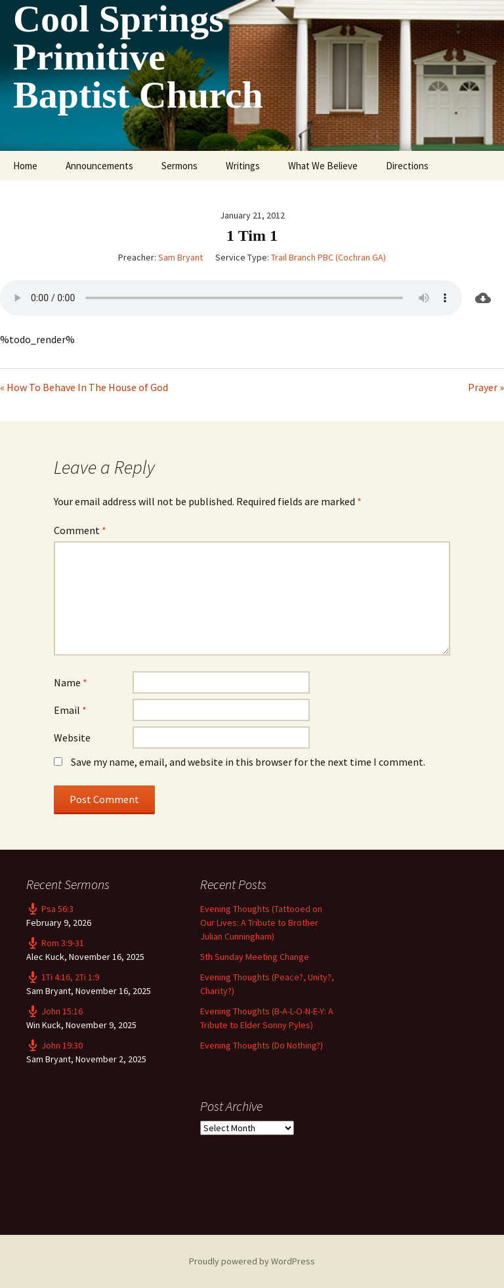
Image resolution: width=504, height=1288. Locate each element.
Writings (243, 165)
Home (25, 165)
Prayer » (486, 387)
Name (70, 682)
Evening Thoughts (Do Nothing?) (261, 1045)
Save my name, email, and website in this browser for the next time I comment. (248, 761)
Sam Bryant (180, 257)
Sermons (179, 165)
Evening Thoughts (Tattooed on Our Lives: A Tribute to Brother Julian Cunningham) (261, 922)
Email (70, 710)
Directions (407, 165)
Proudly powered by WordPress (252, 1261)
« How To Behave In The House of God (84, 387)
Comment (80, 530)
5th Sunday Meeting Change (254, 957)
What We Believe (323, 165)
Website (72, 737)
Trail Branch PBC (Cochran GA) (328, 257)
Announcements (99, 165)
